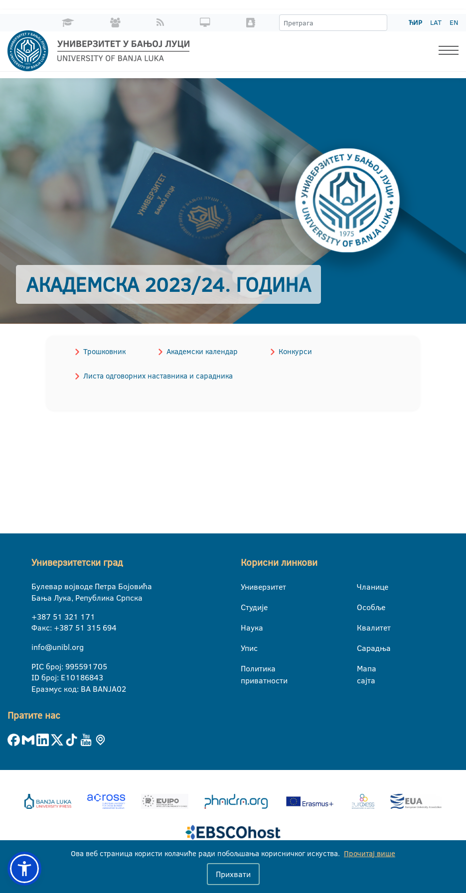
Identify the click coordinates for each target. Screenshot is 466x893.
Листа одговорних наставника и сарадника (157, 376)
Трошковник (104, 351)
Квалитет (363, 627)
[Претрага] (379, 23)
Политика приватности (247, 669)
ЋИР (415, 22)
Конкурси (294, 351)
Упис (247, 647)
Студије (247, 607)
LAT (436, 22)
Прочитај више (369, 853)
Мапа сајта (363, 669)
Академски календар (201, 351)
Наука (247, 627)
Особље (363, 607)
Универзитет (247, 586)
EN (454, 22)
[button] (24, 868)
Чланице (363, 586)
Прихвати (233, 874)
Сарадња (363, 647)
